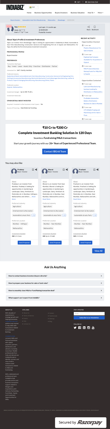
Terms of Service (29, 316)
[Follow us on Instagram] (89, 328)
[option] (24, 207)
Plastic (52, 80)
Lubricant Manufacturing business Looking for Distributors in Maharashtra (93, 89)
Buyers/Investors (61, 13)
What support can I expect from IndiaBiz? (23, 298)
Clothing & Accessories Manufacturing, (19, 78)
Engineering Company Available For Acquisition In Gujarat (93, 59)
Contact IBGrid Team (55, 151)
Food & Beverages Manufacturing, (57, 78)
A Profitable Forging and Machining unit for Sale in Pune (92, 112)
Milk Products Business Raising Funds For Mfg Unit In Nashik (93, 71)
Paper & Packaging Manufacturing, (24, 80)
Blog (50, 321)
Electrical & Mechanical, (38, 78)
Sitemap (51, 319)
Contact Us (27, 324)
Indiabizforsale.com (11, 321)
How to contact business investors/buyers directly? (27, 276)
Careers (51, 313)
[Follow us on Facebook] (80, 328)
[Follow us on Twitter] (76, 328)
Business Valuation (78, 13)
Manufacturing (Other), (42, 80)
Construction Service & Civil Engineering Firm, (59, 76)
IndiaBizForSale (10, 336)
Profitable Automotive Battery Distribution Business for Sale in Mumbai (93, 100)
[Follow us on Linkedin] (85, 328)
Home (29, 13)
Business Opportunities (43, 13)
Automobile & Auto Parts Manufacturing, (32, 76)
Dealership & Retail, (13, 76)
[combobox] (33, 7)
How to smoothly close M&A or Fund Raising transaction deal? (31, 290)
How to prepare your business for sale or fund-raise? (28, 283)
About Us (26, 313)
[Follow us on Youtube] (94, 328)
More (100, 13)
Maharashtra (17, 87)
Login (77, 2)
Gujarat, (10, 87)
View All (98, 251)
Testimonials (53, 316)
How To (91, 13)
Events (26, 318)
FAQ (25, 321)
